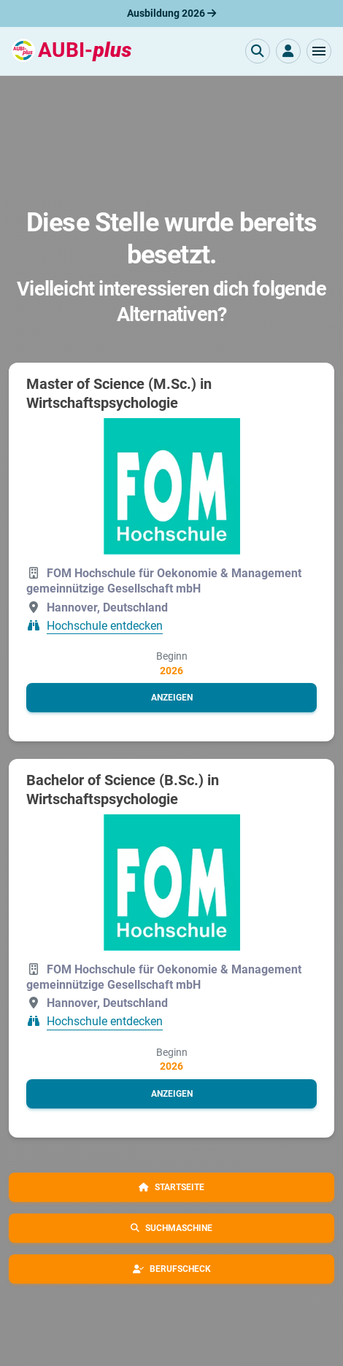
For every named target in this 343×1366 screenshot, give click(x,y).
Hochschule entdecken (105, 626)
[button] (319, 51)
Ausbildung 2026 (171, 13)
